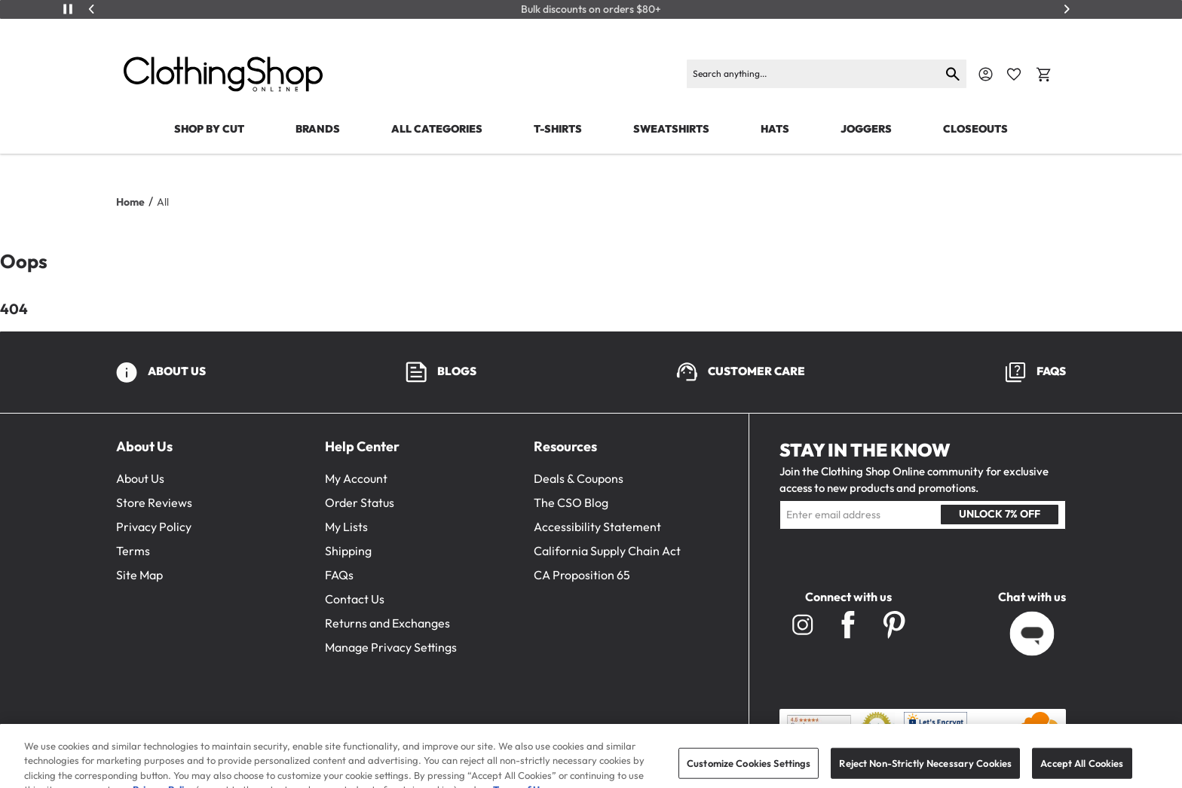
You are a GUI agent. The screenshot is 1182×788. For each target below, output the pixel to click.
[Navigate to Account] (985, 74)
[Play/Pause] (68, 9)
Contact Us (354, 598)
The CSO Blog (571, 502)
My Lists (346, 526)
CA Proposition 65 (582, 574)
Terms (133, 550)
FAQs (339, 574)
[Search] (814, 74)
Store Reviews (154, 502)
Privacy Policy (153, 526)
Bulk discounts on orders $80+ (591, 9)
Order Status (359, 502)
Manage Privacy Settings (391, 647)
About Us (140, 478)
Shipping (348, 550)
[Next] (1067, 9)
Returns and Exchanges (387, 623)
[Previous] (92, 9)
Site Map (139, 574)
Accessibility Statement (597, 526)
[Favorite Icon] (1014, 75)
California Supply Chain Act (607, 550)
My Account (356, 478)
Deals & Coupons (578, 478)
